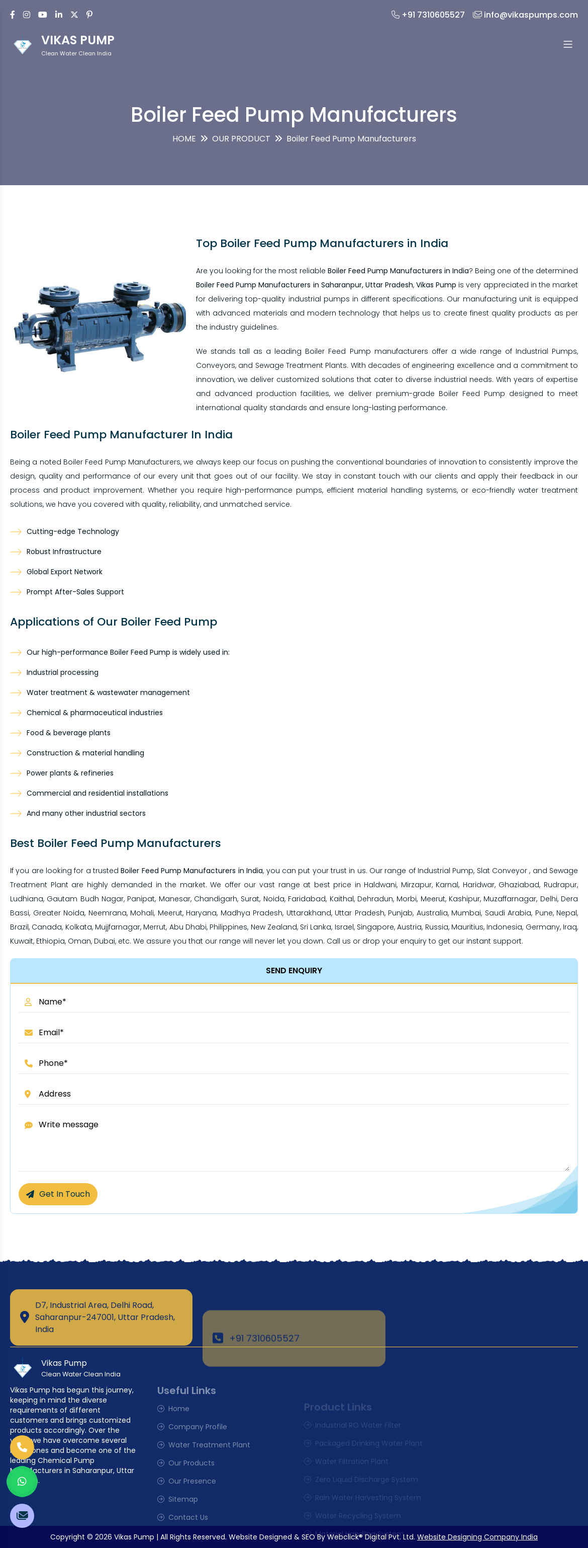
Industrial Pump (445, 871)
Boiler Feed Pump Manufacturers (121, 462)
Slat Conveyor (502, 871)
